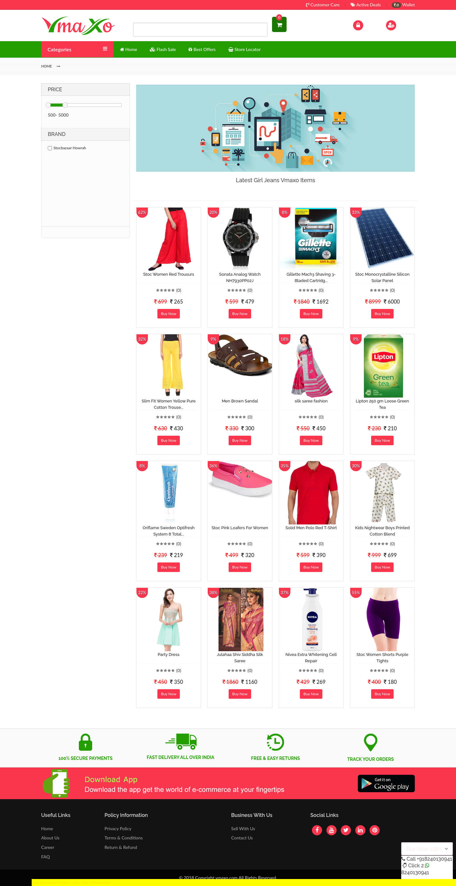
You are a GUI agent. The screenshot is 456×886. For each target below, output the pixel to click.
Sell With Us (243, 828)
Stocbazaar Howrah (67, 147)
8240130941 (415, 873)
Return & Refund (120, 847)
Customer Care (323, 4)
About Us (50, 837)
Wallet (403, 4)
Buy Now (168, 313)
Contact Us (242, 837)
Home (47, 828)
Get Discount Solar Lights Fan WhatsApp (71, 882)
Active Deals (366, 4)
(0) (178, 290)
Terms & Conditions (123, 837)
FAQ (45, 856)
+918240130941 (434, 859)
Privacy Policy (117, 828)
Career (47, 847)
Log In (364, 24)
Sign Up (399, 24)
